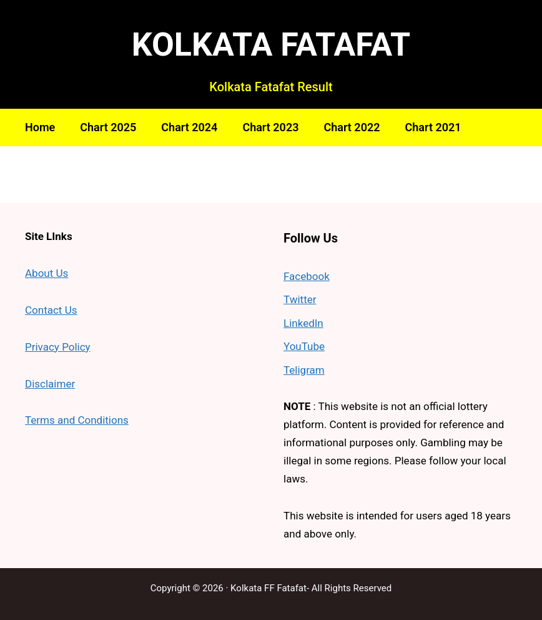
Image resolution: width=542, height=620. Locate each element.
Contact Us (51, 310)
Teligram (304, 370)
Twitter (299, 299)
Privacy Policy (58, 347)
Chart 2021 (433, 127)
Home (40, 127)
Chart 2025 (108, 127)
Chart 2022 (351, 127)
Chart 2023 (270, 127)
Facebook (306, 276)
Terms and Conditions (77, 420)
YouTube (304, 346)
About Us (46, 273)
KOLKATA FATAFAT (271, 45)
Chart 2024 (189, 127)
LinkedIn (303, 323)
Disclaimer (50, 384)
